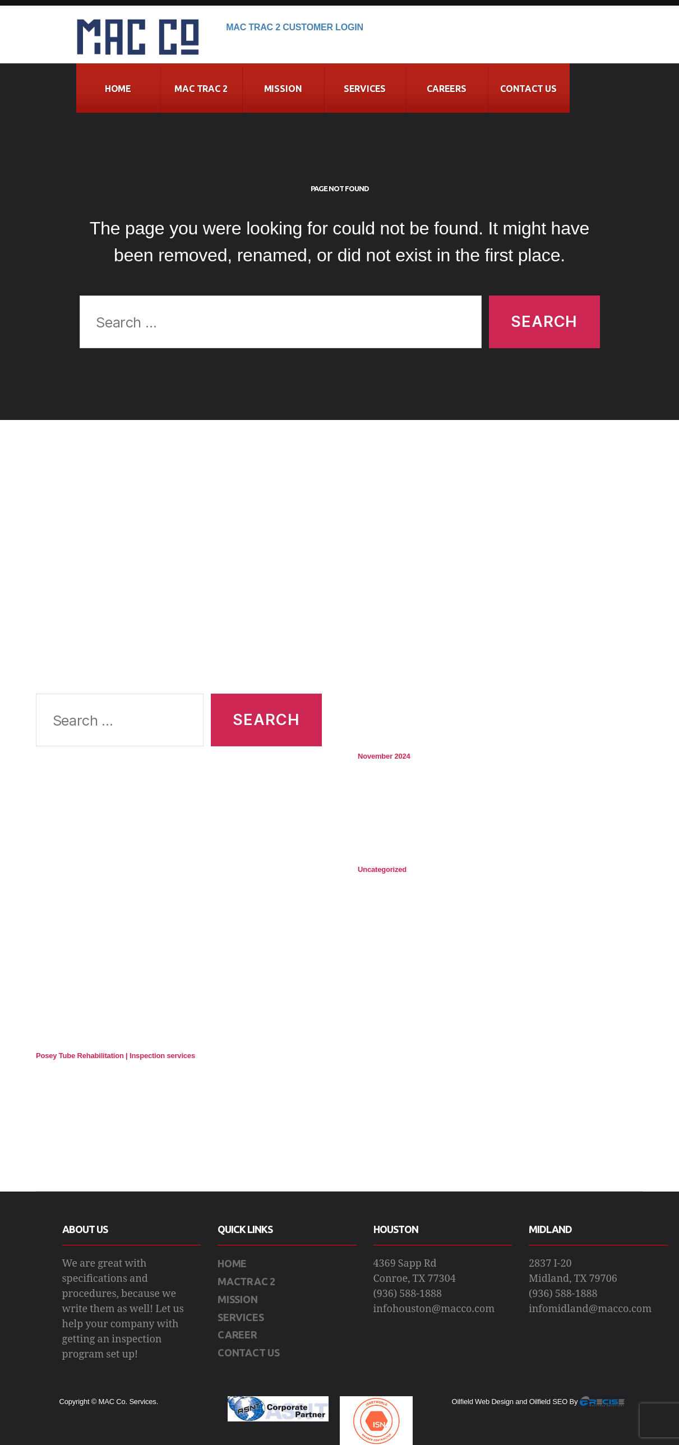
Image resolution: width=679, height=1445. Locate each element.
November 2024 (384, 756)
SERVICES (241, 1317)
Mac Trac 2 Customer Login (294, 27)
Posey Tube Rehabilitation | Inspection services (115, 1055)
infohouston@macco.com (434, 1309)
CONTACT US (528, 89)
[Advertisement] (179, 570)
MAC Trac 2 (200, 89)
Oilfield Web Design (483, 1401)
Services (365, 89)
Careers (446, 89)
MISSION (238, 1299)
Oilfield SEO (548, 1401)
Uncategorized (382, 869)
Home (118, 89)
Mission (283, 89)
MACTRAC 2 (246, 1281)
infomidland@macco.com (590, 1309)
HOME (232, 1263)
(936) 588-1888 (407, 1293)
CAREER (237, 1334)
